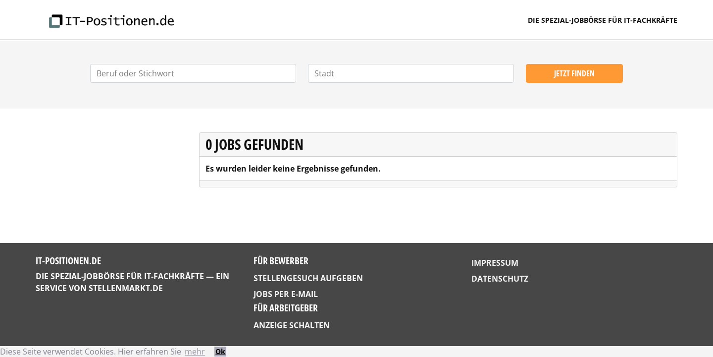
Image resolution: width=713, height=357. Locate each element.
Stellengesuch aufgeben (308, 278)
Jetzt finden (574, 73)
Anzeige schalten (292, 325)
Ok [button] (220, 351)
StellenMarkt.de (126, 288)
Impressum (494, 262)
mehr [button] (195, 351)
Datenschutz (499, 278)
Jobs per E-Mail (286, 294)
